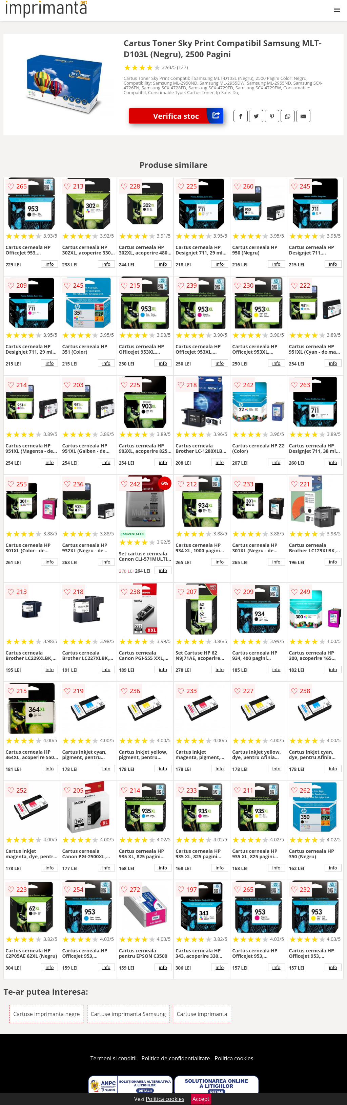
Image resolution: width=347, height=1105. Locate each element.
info (49, 264)
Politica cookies (234, 1058)
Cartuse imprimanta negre (46, 1014)
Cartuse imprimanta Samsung (128, 1014)
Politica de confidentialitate (176, 1058)
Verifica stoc (188, 116)
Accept (200, 1099)
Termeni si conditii (113, 1058)
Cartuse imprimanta (202, 1014)
